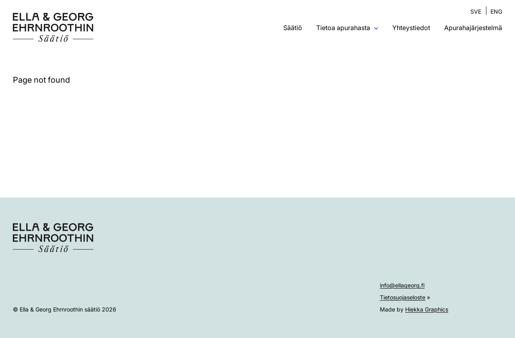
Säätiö (292, 28)
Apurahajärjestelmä (473, 28)
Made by (414, 309)
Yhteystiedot (411, 28)
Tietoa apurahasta (347, 27)
